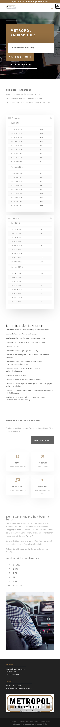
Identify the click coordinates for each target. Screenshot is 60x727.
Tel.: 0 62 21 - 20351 (20, 57)
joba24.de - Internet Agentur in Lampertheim (30, 724)
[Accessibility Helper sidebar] (57, 6)
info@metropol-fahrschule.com (21, 688)
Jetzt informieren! (21, 64)
